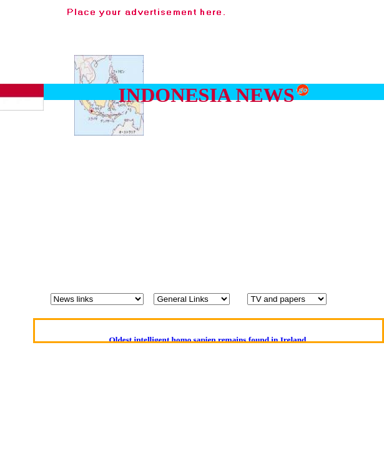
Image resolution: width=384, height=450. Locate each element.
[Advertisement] (262, 127)
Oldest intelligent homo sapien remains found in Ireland (207, 339)
